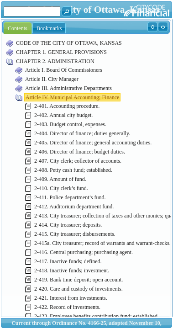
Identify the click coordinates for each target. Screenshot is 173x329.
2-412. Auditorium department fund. (74, 206)
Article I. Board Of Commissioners (63, 70)
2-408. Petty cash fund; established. (73, 170)
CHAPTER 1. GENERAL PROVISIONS (61, 52)
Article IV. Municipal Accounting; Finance (72, 97)
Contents (17, 28)
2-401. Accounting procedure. (67, 106)
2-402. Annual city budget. (63, 115)
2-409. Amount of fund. (60, 179)
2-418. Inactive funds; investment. (71, 270)
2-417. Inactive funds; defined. (68, 261)
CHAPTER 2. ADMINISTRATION (55, 61)
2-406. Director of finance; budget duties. (79, 152)
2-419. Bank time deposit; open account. (78, 279)
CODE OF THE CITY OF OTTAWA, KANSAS (69, 43)
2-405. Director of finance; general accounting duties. (93, 142)
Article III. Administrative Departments (68, 88)
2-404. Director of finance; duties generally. (82, 133)
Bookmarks (49, 28)
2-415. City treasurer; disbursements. (74, 234)
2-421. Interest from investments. (70, 298)
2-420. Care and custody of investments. (78, 289)
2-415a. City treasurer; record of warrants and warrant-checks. (102, 243)
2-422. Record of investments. (67, 307)
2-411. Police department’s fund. (70, 197)
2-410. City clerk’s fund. (61, 188)
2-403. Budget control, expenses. (70, 124)
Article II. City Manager (52, 79)
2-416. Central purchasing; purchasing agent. (83, 252)
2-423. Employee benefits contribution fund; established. (96, 316)
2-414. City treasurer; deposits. (68, 225)
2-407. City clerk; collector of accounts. (77, 161)
